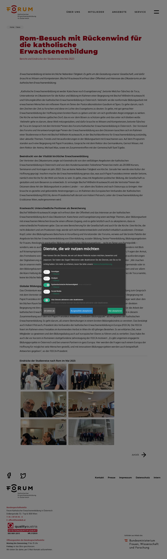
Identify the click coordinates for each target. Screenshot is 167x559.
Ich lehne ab (49, 311)
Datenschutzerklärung (102, 264)
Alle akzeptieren (115, 311)
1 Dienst (55, 274)
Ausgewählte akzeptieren (81, 311)
